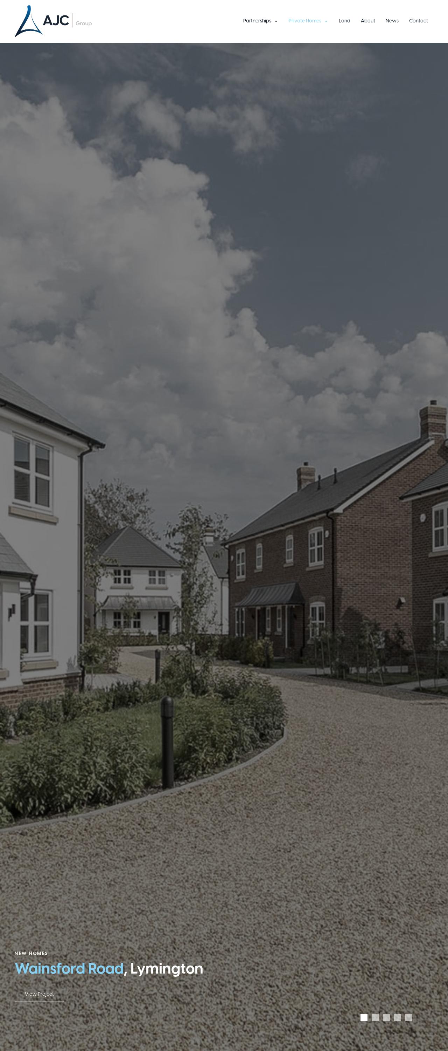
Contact (418, 21)
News (392, 21)
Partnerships (260, 21)
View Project (39, 994)
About (368, 21)
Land (344, 21)
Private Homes (308, 21)
